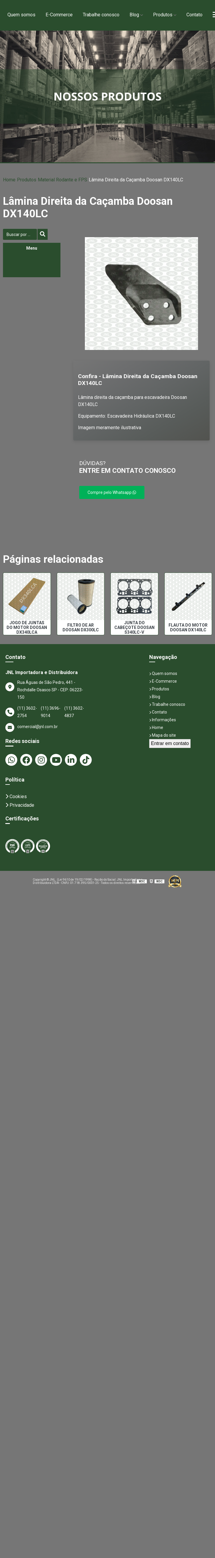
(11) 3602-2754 (27, 712)
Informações (162, 719)
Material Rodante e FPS (59, 180)
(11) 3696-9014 (50, 712)
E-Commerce (59, 15)
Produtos (162, 15)
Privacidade (19, 805)
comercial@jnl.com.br (31, 727)
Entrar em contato (170, 743)
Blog (134, 15)
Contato (194, 15)
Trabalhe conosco (101, 15)
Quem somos (21, 15)
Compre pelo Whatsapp (112, 492)
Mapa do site (162, 735)
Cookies (16, 796)
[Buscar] (43, 234)
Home (9, 180)
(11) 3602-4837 (74, 712)
